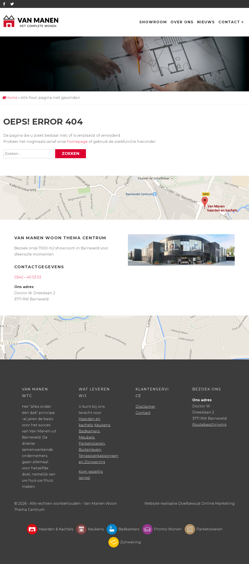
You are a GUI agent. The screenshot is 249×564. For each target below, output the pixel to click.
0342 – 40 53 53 (27, 277)
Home (9, 98)
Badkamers (89, 431)
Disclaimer (145, 406)
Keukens (102, 425)
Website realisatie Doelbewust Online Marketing (189, 503)
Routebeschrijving (209, 425)
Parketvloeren (92, 443)
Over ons (182, 22)
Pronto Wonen (162, 529)
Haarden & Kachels (50, 529)
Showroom (153, 22)
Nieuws (206, 22)
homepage (77, 142)
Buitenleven (90, 450)
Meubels (87, 437)
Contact (231, 22)
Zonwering (124, 542)
